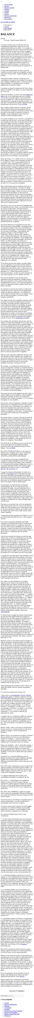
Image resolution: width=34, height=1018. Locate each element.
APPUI (20, 440)
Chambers (24, 944)
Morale (6, 12)
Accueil (6, 1003)
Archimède (10, 473)
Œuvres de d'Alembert (10, 1012)
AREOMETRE (5, 612)
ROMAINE (16, 695)
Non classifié (8, 19)
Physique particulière (10, 16)
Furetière (7, 1009)
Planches (7, 1006)
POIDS (27, 467)
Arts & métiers (8, 4)
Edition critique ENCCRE (11, 1014)
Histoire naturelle (9, 7)
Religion (6, 9)
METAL (3, 469)
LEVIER (24, 104)
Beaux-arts (7, 17)
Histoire (6, 6)
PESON (28, 695)
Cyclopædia (7, 1007)
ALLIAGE (12, 469)
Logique (6, 11)
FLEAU (23, 695)
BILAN (22, 976)
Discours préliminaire (10, 1004)
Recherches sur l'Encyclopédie (13, 1011)
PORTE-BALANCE (7, 697)
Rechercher (4, 996)
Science (6, 14)
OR (7, 469)
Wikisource (7, 1015)
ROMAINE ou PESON (22, 318)
